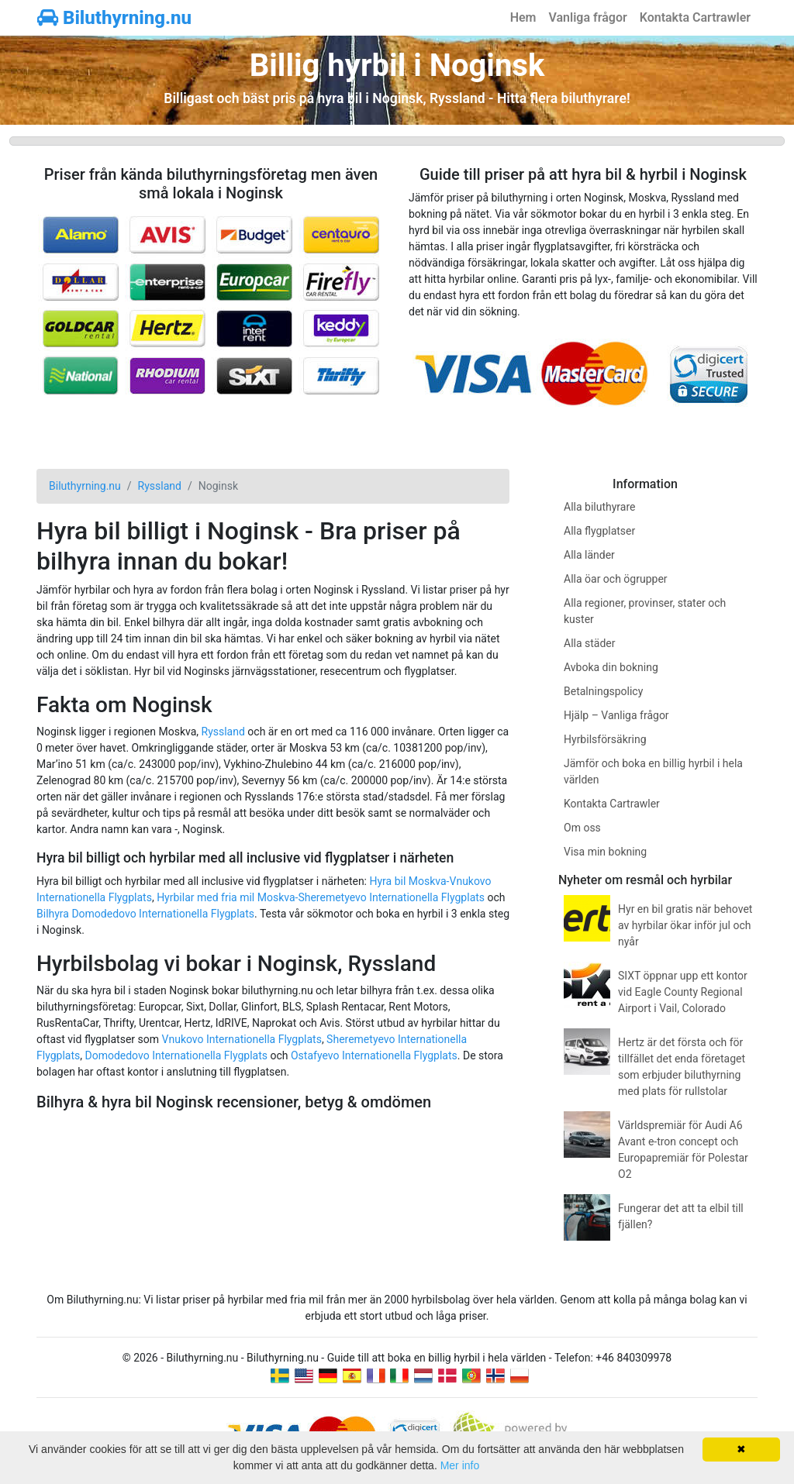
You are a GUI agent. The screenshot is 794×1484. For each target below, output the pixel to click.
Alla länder (589, 555)
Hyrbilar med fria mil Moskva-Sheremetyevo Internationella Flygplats (321, 897)
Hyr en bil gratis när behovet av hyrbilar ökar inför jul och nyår (685, 925)
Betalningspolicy (603, 691)
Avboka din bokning (611, 667)
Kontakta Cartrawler (695, 17)
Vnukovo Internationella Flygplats (242, 1039)
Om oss (582, 827)
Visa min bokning (605, 851)
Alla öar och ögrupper (616, 579)
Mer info (460, 1465)
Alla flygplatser (599, 531)
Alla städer (590, 643)
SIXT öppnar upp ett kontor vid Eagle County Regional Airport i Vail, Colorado (682, 991)
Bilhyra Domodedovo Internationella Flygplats (145, 913)
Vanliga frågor (587, 17)
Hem (523, 17)
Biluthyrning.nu (114, 18)
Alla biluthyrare (599, 507)
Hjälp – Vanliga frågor (616, 715)
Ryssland (223, 731)
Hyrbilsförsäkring (605, 739)
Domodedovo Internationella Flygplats (176, 1055)
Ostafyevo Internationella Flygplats (374, 1055)
